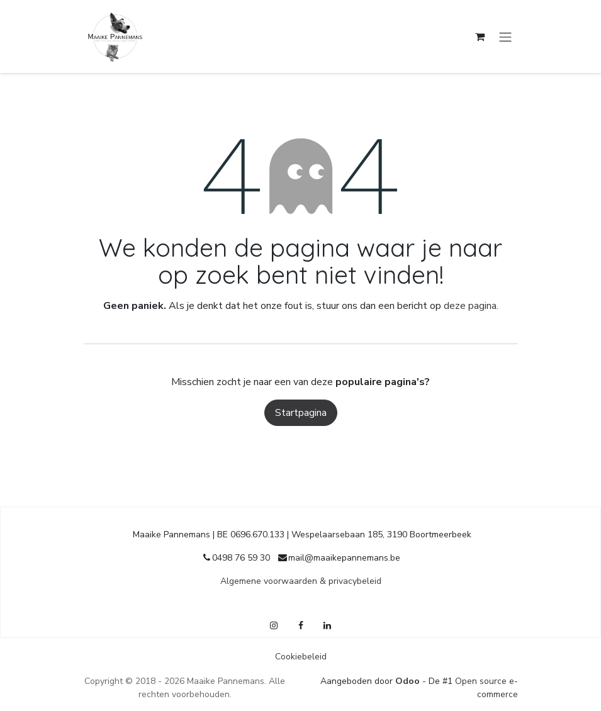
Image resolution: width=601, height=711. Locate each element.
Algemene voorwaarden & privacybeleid (300, 581)
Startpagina (301, 413)
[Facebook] (301, 625)
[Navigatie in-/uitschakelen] (505, 36)
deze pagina (470, 306)
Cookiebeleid (301, 657)
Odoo (408, 681)
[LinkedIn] (327, 625)
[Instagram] (274, 625)
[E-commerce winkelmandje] (480, 36)
